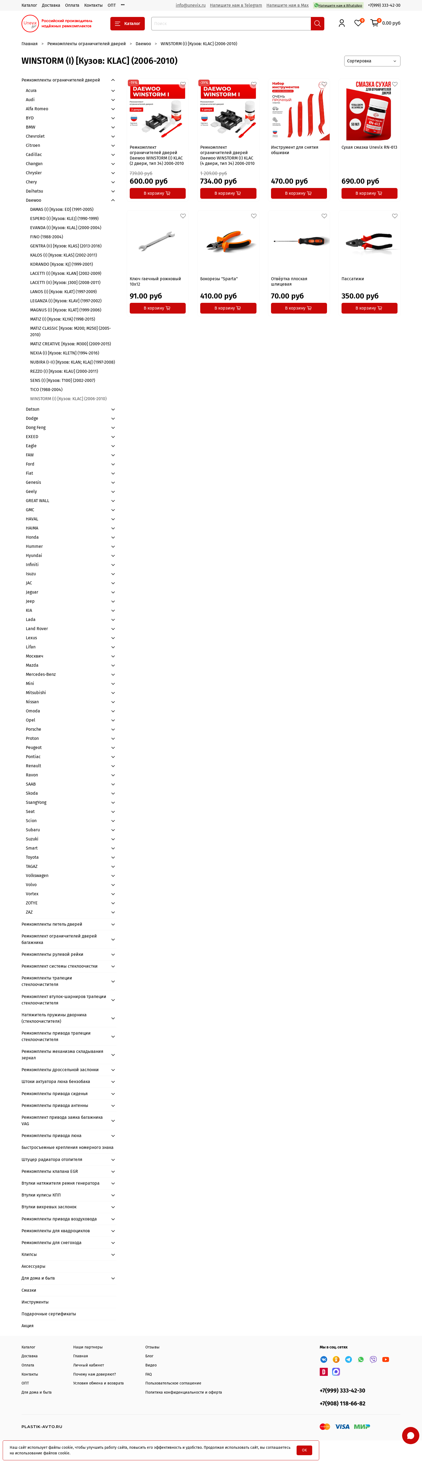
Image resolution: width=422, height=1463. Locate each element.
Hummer (34, 546)
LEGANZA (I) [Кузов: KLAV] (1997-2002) (65, 300)
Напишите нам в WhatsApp (338, 5)
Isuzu (31, 573)
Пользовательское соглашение (173, 1383)
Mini (30, 683)
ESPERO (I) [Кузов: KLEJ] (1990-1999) (64, 218)
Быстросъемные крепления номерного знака (68, 1147)
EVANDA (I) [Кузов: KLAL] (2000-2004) (65, 227)
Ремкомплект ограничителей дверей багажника (59, 939)
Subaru (33, 829)
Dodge (32, 418)
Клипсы (29, 1254)
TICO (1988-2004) (46, 389)
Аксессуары (33, 1266)
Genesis (33, 482)
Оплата (72, 5)
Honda (32, 537)
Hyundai (34, 555)
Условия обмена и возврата (98, 1383)
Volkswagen (37, 875)
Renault (33, 765)
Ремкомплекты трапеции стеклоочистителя (47, 981)
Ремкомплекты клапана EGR (50, 1171)
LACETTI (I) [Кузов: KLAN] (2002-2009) (65, 273)
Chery (31, 181)
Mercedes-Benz (41, 674)
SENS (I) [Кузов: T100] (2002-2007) (62, 380)
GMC (30, 509)
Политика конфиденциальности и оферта (183, 1392)
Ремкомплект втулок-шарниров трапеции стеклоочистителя (64, 1000)
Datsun (32, 409)
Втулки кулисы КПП (41, 1195)
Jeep (30, 601)
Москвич (34, 656)
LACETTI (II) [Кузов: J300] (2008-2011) (65, 282)
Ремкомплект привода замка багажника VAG (62, 1120)
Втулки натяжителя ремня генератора (61, 1183)
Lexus (31, 637)
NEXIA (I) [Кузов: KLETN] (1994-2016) (64, 353)
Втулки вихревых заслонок (49, 1206)
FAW (30, 454)
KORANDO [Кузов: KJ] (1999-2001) (61, 264)
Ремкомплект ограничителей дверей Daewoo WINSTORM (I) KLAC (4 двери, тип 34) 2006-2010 (227, 155)
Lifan (31, 646)
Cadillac (34, 154)
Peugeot (34, 747)
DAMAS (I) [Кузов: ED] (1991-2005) (61, 209)
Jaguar (32, 592)
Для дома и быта (38, 1278)
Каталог (29, 5)
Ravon (32, 774)
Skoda (32, 793)
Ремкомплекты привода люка (52, 1135)
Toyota (32, 857)
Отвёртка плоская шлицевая (289, 281)
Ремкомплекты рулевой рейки (52, 954)
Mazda (32, 665)
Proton (32, 738)
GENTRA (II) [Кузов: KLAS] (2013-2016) (65, 245)
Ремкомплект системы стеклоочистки (60, 966)
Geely (31, 491)
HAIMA (32, 528)
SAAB (31, 784)
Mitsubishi (36, 692)
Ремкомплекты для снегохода (52, 1242)
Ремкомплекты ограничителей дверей (86, 43)
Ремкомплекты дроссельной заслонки (60, 1069)
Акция (28, 1325)
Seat (30, 811)
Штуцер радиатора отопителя (52, 1159)
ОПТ (112, 5)
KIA (29, 610)
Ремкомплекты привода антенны (55, 1105)
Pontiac (33, 756)
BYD (30, 117)
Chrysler (34, 172)
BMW (30, 127)
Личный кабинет (88, 1365)
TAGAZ (31, 866)
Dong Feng (35, 427)
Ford (30, 464)
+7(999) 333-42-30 (384, 5)
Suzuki (32, 838)
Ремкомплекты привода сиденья (55, 1093)
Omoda (33, 710)
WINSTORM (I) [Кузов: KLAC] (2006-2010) (68, 398)
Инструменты (35, 1302)
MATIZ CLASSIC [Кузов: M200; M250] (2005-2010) (70, 331)
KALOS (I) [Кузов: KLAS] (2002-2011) (63, 255)
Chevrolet (35, 136)
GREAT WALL (37, 500)
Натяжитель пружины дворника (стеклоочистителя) (54, 1018)
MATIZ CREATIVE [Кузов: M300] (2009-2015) (70, 343)
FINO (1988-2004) (46, 236)
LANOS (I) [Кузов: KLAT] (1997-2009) (63, 291)
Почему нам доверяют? (94, 1374)
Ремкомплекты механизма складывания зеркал (62, 1054)
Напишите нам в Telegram (236, 5)
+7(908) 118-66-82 (342, 1403)
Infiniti (32, 564)
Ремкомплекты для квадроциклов (56, 1230)
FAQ (148, 1374)
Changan (34, 163)
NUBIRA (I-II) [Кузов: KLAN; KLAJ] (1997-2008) (72, 362)
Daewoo (143, 43)
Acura (31, 90)
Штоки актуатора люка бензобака (56, 1081)
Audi (30, 99)
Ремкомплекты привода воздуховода (59, 1218)
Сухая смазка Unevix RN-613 (369, 147)
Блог (149, 1356)
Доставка (51, 5)
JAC (29, 582)
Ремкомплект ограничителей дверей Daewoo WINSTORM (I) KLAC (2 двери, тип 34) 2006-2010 (157, 155)
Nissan (32, 701)
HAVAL (32, 518)
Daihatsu (34, 191)
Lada (31, 619)
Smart (32, 848)
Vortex (32, 893)
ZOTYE (32, 903)
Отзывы (152, 1347)
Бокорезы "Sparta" (219, 278)
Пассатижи (353, 278)
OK (304, 1450)
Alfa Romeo (37, 108)
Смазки (29, 1290)
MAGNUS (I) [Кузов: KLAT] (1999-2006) (65, 310)
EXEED (32, 436)
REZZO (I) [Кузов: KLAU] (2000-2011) (64, 371)
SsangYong (36, 802)
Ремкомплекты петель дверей (52, 924)
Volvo (31, 884)
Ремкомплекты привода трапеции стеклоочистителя (56, 1036)
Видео (151, 1365)
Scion (31, 820)
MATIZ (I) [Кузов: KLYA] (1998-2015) (62, 319)
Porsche (33, 729)
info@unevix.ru (191, 5)
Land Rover (37, 628)
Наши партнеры (88, 1347)
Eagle (31, 445)
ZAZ (29, 912)
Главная (30, 43)
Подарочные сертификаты (49, 1313)
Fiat (29, 473)
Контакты (93, 5)
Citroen (33, 145)
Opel (30, 720)
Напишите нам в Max (287, 5)
